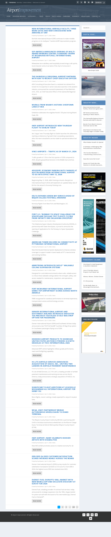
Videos (47, 17)
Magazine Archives (19, 17)
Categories (32, 17)
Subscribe (66, 17)
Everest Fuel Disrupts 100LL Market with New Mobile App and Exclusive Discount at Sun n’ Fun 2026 (54, 482)
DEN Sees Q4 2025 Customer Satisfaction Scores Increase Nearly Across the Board (53, 458)
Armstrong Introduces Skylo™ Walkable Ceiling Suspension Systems (53, 267)
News (41, 17)
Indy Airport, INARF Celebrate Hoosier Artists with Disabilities (51, 439)
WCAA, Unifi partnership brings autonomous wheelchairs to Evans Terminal (50, 413)
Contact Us (96, 17)
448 (73, 508)
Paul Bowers (40, 36)
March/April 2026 (93, 71)
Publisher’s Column (91, 260)
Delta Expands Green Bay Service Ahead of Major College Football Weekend (53, 197)
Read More (37, 46)
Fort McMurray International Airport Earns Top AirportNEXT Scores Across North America (54, 291)
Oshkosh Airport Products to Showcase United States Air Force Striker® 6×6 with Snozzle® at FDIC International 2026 (53, 342)
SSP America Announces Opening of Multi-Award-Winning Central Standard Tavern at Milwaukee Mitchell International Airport (53, 55)
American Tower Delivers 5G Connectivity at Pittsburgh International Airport (54, 243)
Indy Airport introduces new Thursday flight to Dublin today (52, 127)
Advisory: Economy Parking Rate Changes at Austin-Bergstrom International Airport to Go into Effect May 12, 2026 (54, 173)
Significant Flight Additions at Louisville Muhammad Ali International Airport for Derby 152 (54, 390)
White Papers (56, 17)
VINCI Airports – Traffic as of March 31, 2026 (54, 152)
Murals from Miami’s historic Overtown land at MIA (53, 106)
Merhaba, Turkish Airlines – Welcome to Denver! (31, 2)
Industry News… (90, 103)
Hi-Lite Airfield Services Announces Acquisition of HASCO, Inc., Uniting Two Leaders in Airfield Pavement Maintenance (54, 364)
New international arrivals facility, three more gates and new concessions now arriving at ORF (54, 31)
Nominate (75, 17)
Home (8, 17)
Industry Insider (90, 138)
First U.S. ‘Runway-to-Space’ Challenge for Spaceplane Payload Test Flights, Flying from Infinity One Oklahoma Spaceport (53, 217)
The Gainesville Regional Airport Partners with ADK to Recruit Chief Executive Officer (54, 78)
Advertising (85, 17)
